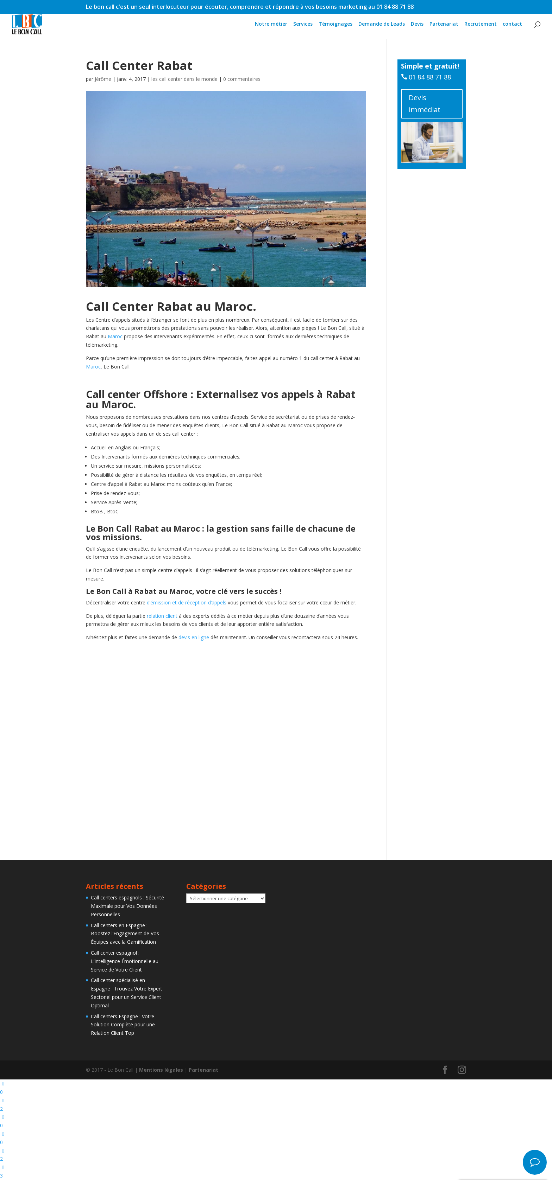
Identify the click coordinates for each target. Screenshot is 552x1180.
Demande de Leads (381, 25)
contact (512, 25)
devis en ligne (193, 637)
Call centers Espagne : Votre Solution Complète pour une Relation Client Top (123, 1025)
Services (303, 25)
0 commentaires (242, 79)
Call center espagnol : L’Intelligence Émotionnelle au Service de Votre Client (124, 961)
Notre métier (271, 25)
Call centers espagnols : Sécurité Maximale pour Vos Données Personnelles (127, 906)
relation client (161, 616)
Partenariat (443, 25)
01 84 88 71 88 (430, 77)
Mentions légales (161, 1069)
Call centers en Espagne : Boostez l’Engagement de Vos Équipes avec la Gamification (125, 933)
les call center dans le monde (184, 79)
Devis (417, 25)
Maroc (233, 306)
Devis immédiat (424, 103)
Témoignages (335, 25)
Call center (113, 394)
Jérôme (103, 79)
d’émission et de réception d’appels (187, 602)
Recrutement (480, 25)
